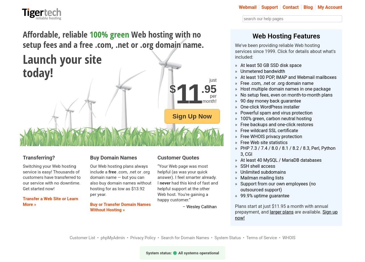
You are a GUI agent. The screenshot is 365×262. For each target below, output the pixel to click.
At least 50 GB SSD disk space (270, 65)
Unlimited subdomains (263, 172)
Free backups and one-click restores (276, 124)
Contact (291, 7)
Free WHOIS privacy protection (271, 136)
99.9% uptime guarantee (264, 195)
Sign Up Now (192, 116)
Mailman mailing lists (262, 178)
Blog (308, 7)
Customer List (82, 238)
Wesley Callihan (201, 206)
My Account (330, 7)
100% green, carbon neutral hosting (275, 118)
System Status (227, 238)
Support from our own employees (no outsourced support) (278, 187)
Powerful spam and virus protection (276, 113)
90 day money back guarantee (270, 101)
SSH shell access (257, 166)
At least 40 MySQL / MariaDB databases (281, 160)
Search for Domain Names (185, 238)
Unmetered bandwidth (262, 71)
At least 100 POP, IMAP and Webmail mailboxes (288, 77)
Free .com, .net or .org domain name (276, 83)
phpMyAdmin (113, 238)
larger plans (281, 212)
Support (269, 7)
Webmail (248, 7)
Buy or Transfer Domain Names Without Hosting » (120, 207)
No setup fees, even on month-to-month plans (286, 95)
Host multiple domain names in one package (285, 89)
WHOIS (288, 238)
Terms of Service (261, 238)
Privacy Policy (143, 238)
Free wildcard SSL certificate (269, 130)
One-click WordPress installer (270, 107)
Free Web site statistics (263, 142)
